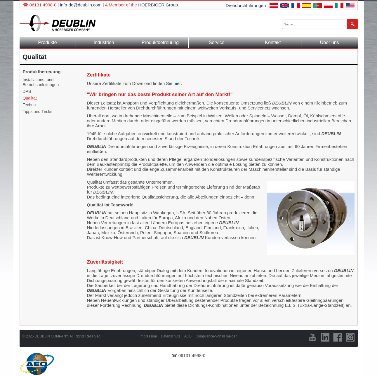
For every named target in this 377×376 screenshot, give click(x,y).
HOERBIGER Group (158, 4)
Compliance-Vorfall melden (216, 336)
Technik (30, 104)
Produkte (47, 42)
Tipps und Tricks (37, 111)
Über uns (329, 42)
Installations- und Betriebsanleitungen (41, 82)
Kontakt (273, 42)
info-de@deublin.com (80, 4)
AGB (188, 336)
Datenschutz (170, 336)
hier (177, 83)
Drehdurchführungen (246, 5)
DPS (27, 91)
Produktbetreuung (160, 42)
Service (216, 42)
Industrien (103, 42)
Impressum (148, 336)
